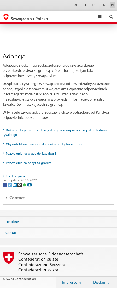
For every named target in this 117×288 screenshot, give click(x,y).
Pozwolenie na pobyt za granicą (29, 163)
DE (76, 5)
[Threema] (19, 184)
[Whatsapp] (24, 184)
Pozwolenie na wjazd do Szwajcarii (31, 153)
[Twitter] (10, 184)
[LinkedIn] (15, 184)
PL (112, 5)
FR (94, 5)
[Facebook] (5, 184)
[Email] (29, 184)
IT (85, 5)
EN (103, 5)
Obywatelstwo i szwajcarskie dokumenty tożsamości (44, 144)
